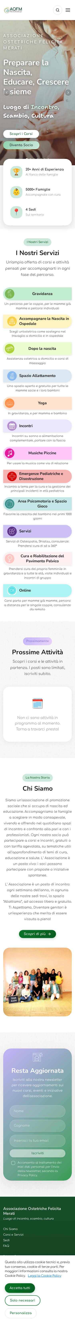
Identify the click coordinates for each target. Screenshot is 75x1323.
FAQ (6, 1245)
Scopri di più (37, 934)
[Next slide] (68, 92)
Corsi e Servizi (13, 1234)
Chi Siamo (10, 1229)
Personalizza (21, 1313)
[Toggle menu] (68, 10)
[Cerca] (57, 10)
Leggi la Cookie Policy (44, 1276)
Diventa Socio (21, 145)
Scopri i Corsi (21, 134)
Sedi (6, 1240)
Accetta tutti (20, 1288)
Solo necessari (22, 1300)
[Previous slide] (6, 92)
